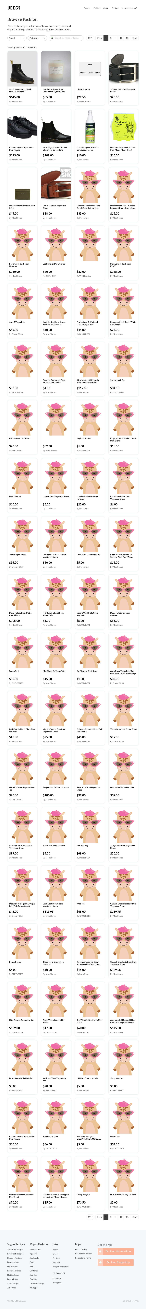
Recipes (87, 8)
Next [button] (134, 38)
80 (89, 38)
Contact (115, 8)
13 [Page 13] (127, 38)
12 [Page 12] (121, 38)
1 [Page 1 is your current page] (106, 38)
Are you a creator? (129, 8)
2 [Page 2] (110, 38)
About (105, 8)
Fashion (97, 8)
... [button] (115, 37)
